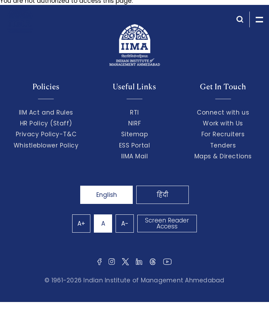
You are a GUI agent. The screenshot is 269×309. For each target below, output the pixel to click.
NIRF (134, 123)
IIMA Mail (134, 156)
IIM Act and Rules (46, 112)
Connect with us (223, 112)
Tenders (223, 145)
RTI (134, 112)
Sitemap (134, 134)
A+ (81, 223)
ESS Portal (134, 145)
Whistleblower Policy (46, 145)
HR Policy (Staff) (46, 123)
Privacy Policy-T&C (46, 134)
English (106, 195)
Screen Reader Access (167, 223)
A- (125, 223)
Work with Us (223, 123)
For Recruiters (222, 134)
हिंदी (162, 195)
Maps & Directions (223, 156)
